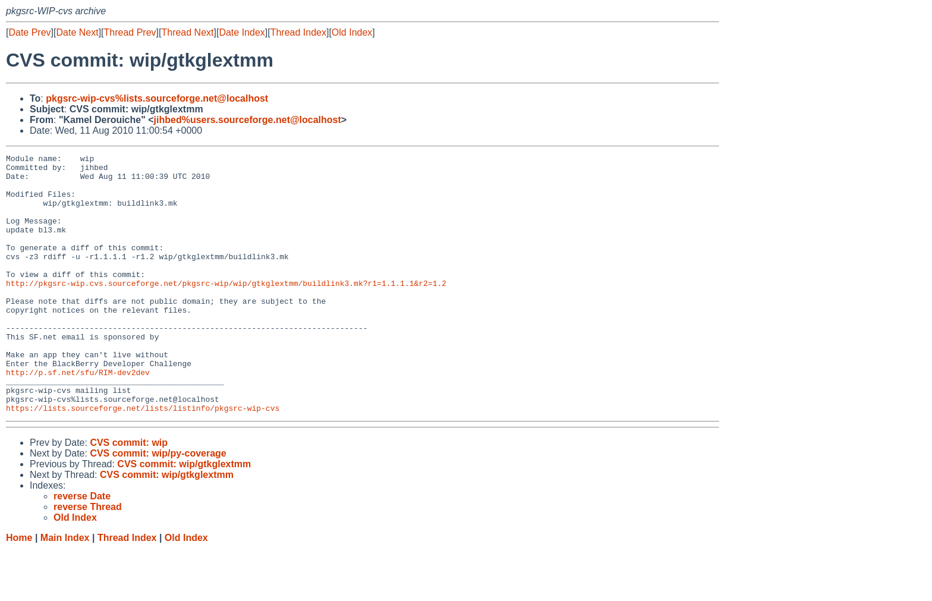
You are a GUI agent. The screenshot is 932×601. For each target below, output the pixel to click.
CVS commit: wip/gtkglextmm (184, 516)
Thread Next (187, 32)
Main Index (65, 589)
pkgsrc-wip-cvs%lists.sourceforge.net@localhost (157, 98)
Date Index (242, 32)
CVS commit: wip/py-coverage (158, 505)
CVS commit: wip (129, 494)
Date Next (77, 32)
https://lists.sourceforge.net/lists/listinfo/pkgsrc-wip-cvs (142, 459)
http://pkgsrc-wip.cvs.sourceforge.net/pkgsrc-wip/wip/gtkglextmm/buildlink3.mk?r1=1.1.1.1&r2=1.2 (226, 309)
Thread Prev (130, 32)
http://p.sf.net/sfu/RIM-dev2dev (78, 416)
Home (19, 589)
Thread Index (298, 32)
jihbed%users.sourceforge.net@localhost (247, 120)
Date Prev (29, 32)
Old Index (352, 32)
